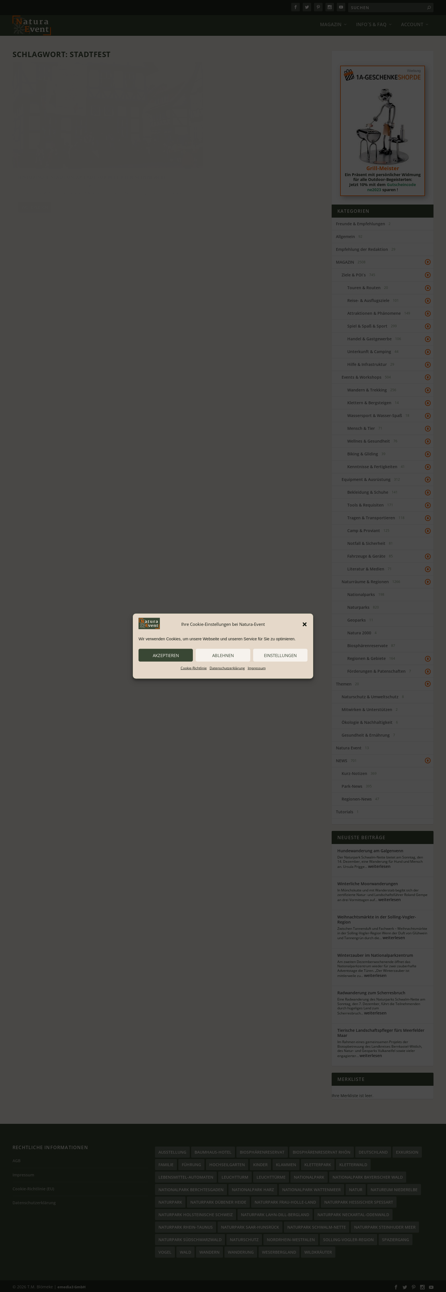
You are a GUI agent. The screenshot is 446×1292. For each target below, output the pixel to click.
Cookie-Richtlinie (194, 668)
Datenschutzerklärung (227, 668)
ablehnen (223, 655)
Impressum (257, 668)
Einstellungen (280, 655)
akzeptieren (166, 655)
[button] (304, 624)
